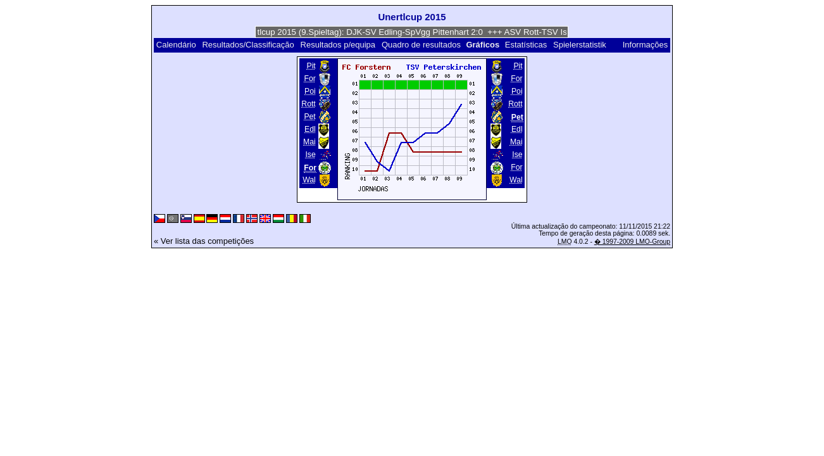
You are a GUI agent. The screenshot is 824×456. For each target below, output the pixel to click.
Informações (645, 44)
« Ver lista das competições (204, 241)
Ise (310, 154)
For (309, 78)
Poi (310, 91)
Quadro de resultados (421, 44)
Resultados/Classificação (248, 44)
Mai (309, 141)
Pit (310, 65)
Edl (310, 129)
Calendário (176, 44)
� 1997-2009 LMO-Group (632, 241)
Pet (309, 116)
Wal (309, 179)
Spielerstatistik (580, 44)
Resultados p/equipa (338, 44)
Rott (308, 103)
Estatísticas (526, 44)
